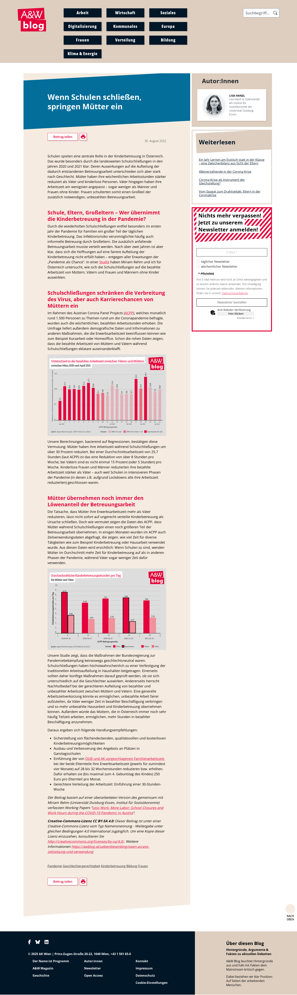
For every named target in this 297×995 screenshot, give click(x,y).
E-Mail (231, 252)
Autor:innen (93, 961)
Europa (168, 26)
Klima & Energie (83, 53)
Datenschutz (145, 976)
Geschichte (41, 976)
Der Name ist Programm (51, 961)
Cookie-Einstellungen (152, 983)
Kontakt (142, 961)
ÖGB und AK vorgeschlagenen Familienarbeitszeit (124, 759)
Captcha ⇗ (245, 318)
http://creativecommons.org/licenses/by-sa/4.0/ (86, 841)
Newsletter (92, 969)
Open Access (93, 976)
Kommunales (125, 26)
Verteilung (125, 40)
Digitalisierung (82, 26)
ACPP (129, 313)
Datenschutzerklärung (235, 293)
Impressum (144, 969)
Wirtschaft (125, 13)
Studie (104, 262)
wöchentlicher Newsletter (219, 267)
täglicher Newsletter (215, 262)
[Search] (261, 13)
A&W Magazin (43, 969)
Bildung (168, 40)
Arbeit (83, 13)
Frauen (82, 40)
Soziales (168, 13)
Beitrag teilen (62, 137)
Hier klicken (236, 314)
